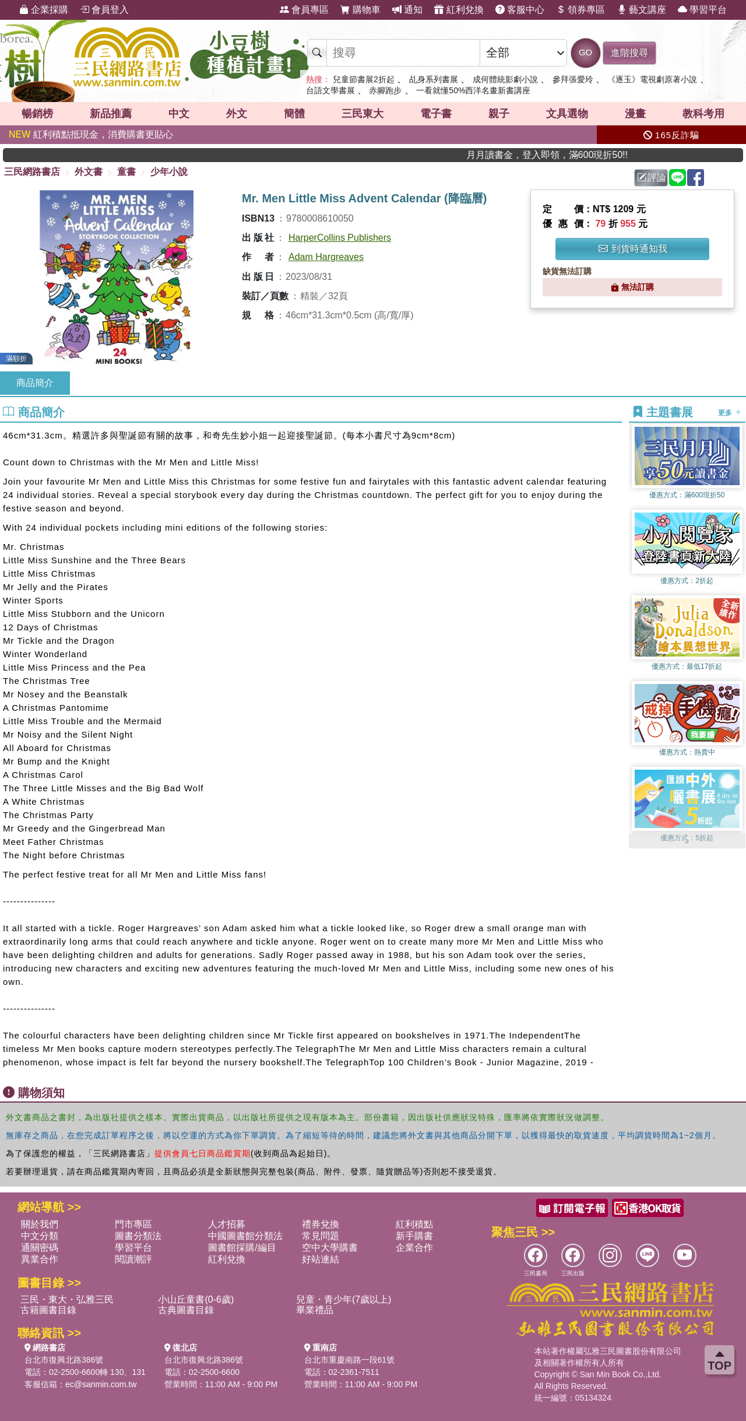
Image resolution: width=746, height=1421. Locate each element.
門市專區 (133, 1224)
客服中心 (519, 10)
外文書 (89, 172)
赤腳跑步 (385, 90)
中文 (178, 114)
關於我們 (39, 1224)
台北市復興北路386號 (63, 1359)
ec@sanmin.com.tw (100, 1384)
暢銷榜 (37, 114)
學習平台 (702, 10)
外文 (236, 114)
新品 (111, 114)
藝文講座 (641, 10)
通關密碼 (39, 1247)
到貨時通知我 (633, 249)
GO (585, 52)
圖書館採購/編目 (242, 1247)
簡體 (294, 114)
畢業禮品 (314, 1310)
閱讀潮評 (133, 1259)
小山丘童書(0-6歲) (196, 1299)
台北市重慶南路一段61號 (349, 1359)
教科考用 (703, 114)
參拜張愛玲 (573, 79)
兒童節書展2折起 (364, 79)
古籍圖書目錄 (48, 1310)
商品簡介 (35, 383)
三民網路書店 (32, 172)
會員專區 (304, 10)
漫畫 (635, 114)
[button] (687, 842)
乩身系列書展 (433, 79)
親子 (498, 114)
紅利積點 (414, 1224)
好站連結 (320, 1259)
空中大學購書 (330, 1247)
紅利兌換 (458, 10)
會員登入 (104, 10)
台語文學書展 (330, 90)
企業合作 (414, 1247)
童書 (126, 172)
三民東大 (362, 114)
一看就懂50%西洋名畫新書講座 (473, 90)
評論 (651, 178)
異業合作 (39, 1259)
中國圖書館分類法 (245, 1236)
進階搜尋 (629, 53)
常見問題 (320, 1236)
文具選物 (567, 114)
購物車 (360, 10)
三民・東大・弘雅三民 (67, 1299)
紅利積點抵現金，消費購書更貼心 (91, 134)
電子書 (436, 114)
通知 (407, 10)
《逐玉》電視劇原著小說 (652, 79)
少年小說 (169, 172)
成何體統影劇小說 (505, 79)
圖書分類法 (138, 1236)
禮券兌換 (320, 1224)
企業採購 (43, 10)
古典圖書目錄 (186, 1310)
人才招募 (226, 1224)
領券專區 (580, 10)
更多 (729, 413)
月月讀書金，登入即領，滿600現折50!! (567, 155)
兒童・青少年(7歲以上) (344, 1299)
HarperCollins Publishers (339, 238)
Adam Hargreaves (326, 257)
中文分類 (39, 1236)
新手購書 (414, 1236)
